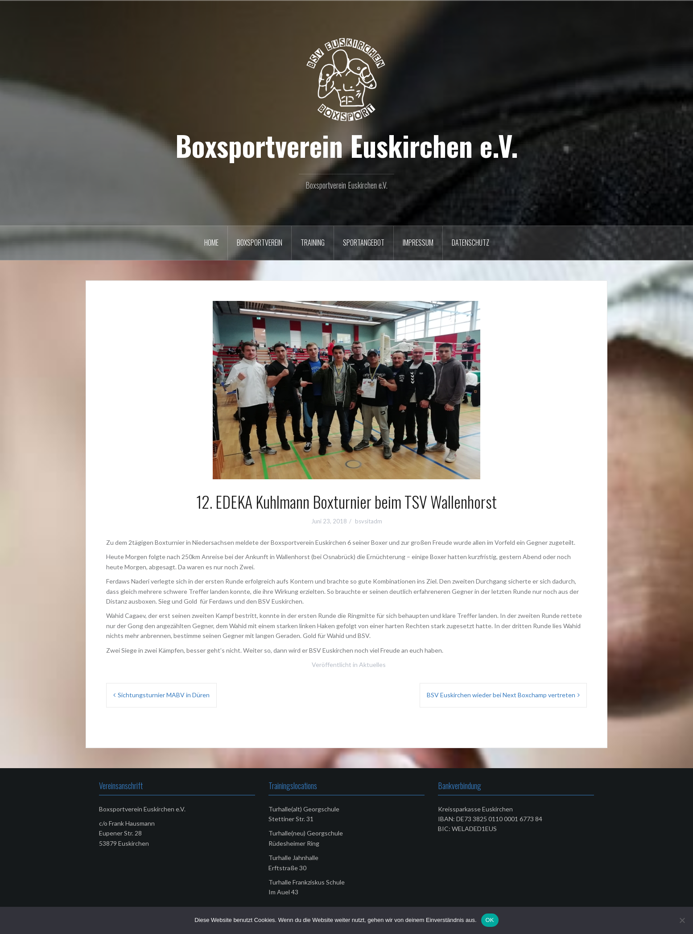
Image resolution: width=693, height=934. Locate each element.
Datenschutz (470, 242)
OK (490, 920)
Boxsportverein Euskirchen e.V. (346, 145)
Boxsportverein (259, 242)
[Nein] (681, 920)
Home (211, 242)
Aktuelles (372, 664)
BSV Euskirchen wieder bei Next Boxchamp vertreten (501, 695)
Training (313, 242)
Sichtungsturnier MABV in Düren (164, 695)
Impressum (418, 242)
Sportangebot (363, 242)
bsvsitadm (368, 521)
